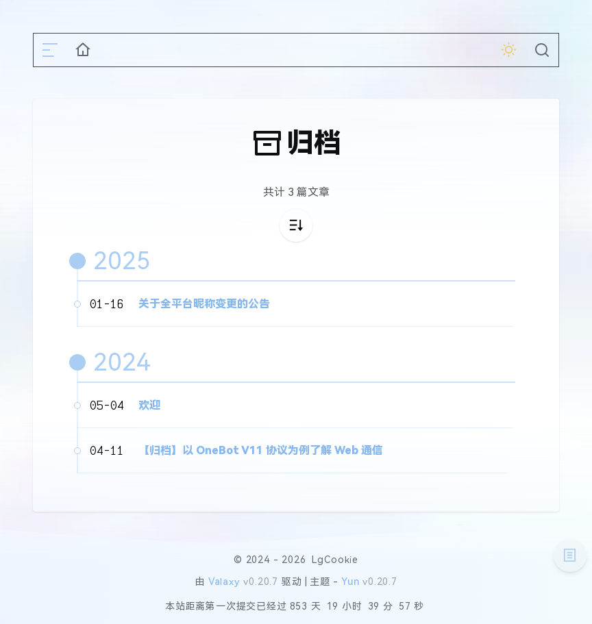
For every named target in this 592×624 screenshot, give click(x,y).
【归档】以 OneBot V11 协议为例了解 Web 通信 (260, 450)
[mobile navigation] (50, 50)
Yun (350, 581)
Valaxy (224, 581)
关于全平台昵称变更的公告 (204, 303)
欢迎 (149, 405)
